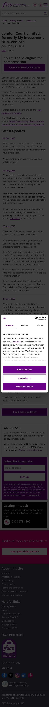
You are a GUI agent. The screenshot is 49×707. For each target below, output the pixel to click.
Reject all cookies (24, 387)
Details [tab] (24, 325)
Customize (24, 378)
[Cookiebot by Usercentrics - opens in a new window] (35, 318)
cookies (17, 341)
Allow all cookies (24, 370)
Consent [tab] (9, 325)
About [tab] (40, 325)
